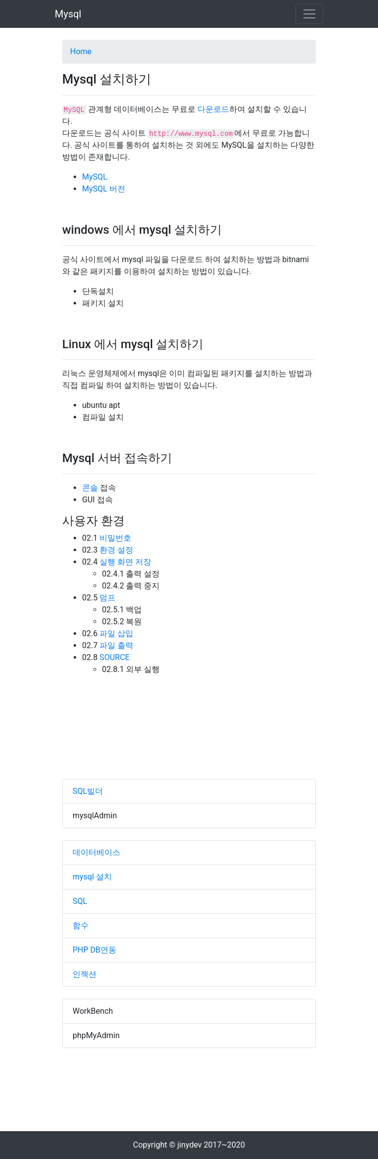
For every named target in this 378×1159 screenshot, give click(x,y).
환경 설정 (116, 550)
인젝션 (84, 974)
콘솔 (90, 487)
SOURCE (114, 657)
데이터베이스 (96, 852)
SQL (80, 901)
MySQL (94, 177)
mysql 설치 (92, 876)
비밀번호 (115, 538)
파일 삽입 (116, 633)
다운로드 (213, 109)
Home (81, 51)
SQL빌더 (88, 791)
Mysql (68, 14)
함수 (81, 925)
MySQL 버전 (103, 188)
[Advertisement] (189, 741)
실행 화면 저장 (125, 562)
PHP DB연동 (94, 950)
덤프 (107, 597)
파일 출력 (116, 645)
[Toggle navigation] (309, 14)
